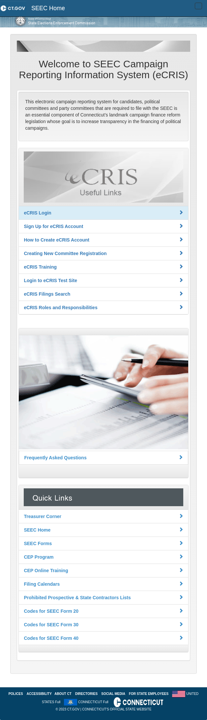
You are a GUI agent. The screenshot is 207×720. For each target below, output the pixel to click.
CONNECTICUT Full (93, 702)
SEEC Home (48, 8)
